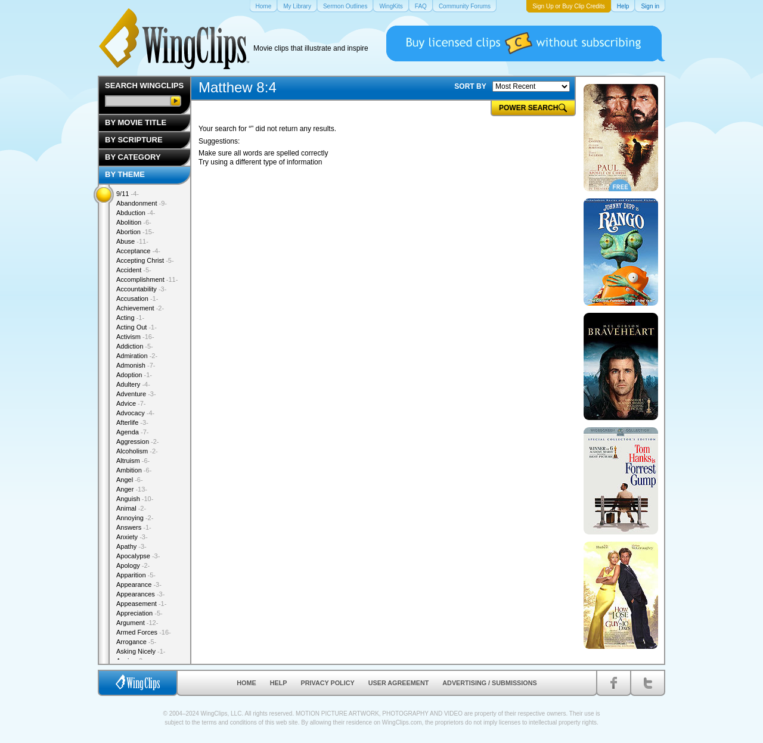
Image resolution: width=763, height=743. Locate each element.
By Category (133, 157)
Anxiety (132, 536)
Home (246, 682)
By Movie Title (135, 122)
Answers (133, 527)
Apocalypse (138, 555)
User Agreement (398, 682)
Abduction (135, 212)
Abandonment (141, 203)
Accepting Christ (145, 260)
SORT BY (470, 86)
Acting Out (136, 327)
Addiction (134, 346)
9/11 (127, 193)
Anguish (134, 498)
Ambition (133, 470)
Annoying (134, 517)
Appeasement (141, 603)
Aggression (137, 441)
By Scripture (134, 139)
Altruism (133, 460)
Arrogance (136, 641)
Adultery (133, 384)
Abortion (135, 231)
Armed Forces (143, 632)
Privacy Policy (328, 682)
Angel (129, 479)
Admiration (136, 355)
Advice (131, 403)
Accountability (141, 289)
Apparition (136, 575)
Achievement (140, 308)
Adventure (136, 393)
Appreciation (139, 613)
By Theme (125, 174)
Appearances (140, 594)
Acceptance (138, 250)
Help (278, 682)
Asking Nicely (141, 651)
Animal (131, 508)
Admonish (135, 365)
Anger (131, 489)
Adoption (134, 374)
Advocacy (135, 412)
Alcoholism (137, 451)
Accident (133, 269)
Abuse (132, 241)
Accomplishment (147, 279)
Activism (135, 336)
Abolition (133, 222)
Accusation (137, 298)
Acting (130, 317)
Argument (137, 622)
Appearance (139, 584)
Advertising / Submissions (489, 682)
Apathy (131, 546)
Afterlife (132, 422)
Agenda (132, 432)
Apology (133, 565)
